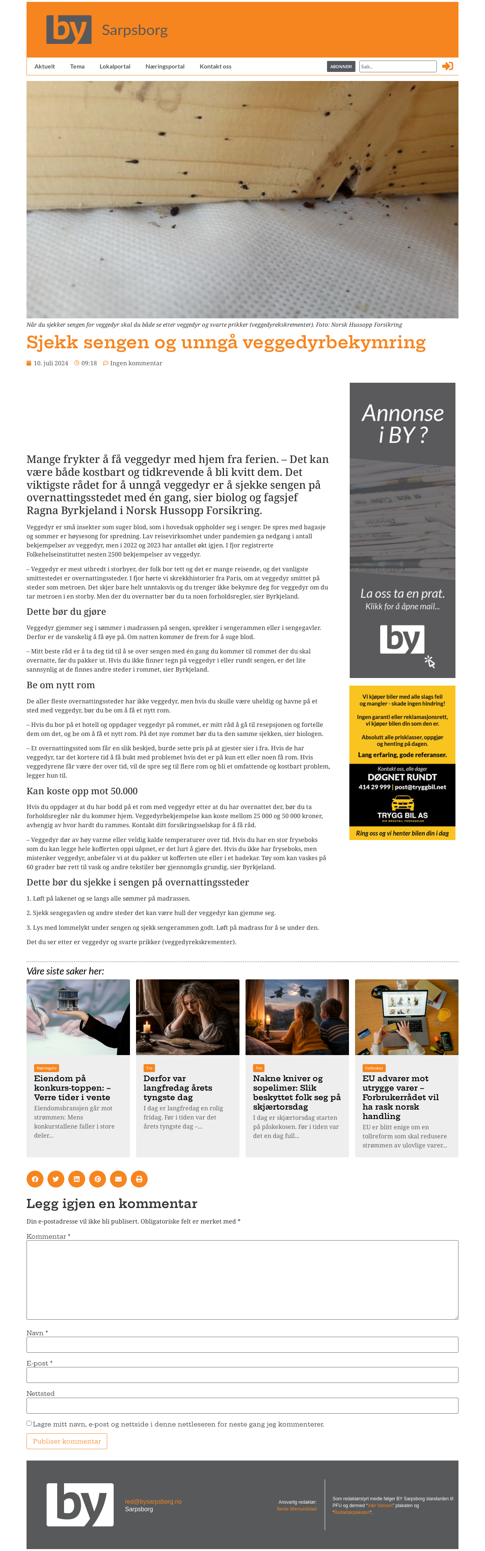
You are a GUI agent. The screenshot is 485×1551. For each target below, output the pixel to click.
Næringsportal (164, 66)
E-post (40, 1363)
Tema (77, 66)
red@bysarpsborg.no (153, 1501)
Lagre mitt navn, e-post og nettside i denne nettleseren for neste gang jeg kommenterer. (178, 1424)
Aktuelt (44, 66)
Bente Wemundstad (297, 1509)
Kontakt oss (215, 66)
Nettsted (41, 1393)
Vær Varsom (380, 1505)
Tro (149, 1068)
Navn (37, 1333)
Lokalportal (114, 66)
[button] (35, 1179)
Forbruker (374, 1068)
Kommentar (48, 1236)
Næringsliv (46, 1068)
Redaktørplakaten (352, 1512)
